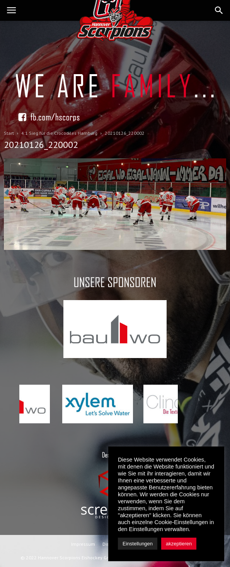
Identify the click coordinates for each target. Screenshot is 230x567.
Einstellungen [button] (138, 544)
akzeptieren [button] (179, 544)
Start (9, 133)
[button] (219, 10)
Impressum (83, 544)
